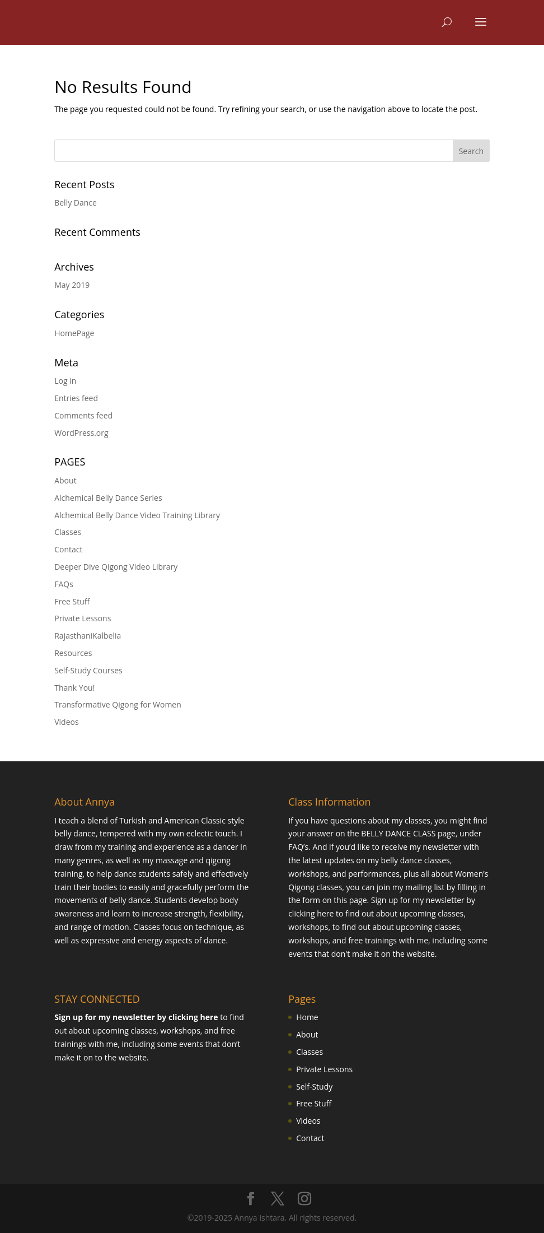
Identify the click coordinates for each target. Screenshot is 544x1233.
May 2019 (72, 285)
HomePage (74, 333)
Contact (68, 549)
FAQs (63, 584)
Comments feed (83, 415)
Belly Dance (75, 202)
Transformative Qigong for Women (117, 704)
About (65, 480)
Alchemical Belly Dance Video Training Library (137, 515)
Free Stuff (72, 601)
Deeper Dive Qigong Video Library (115, 566)
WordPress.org (81, 432)
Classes (67, 532)
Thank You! (74, 687)
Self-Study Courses (88, 670)
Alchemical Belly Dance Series (108, 497)
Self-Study (314, 1086)
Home (307, 1017)
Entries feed (76, 398)
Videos (66, 721)
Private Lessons (82, 618)
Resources (73, 653)
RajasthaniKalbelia (87, 635)
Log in (65, 380)
